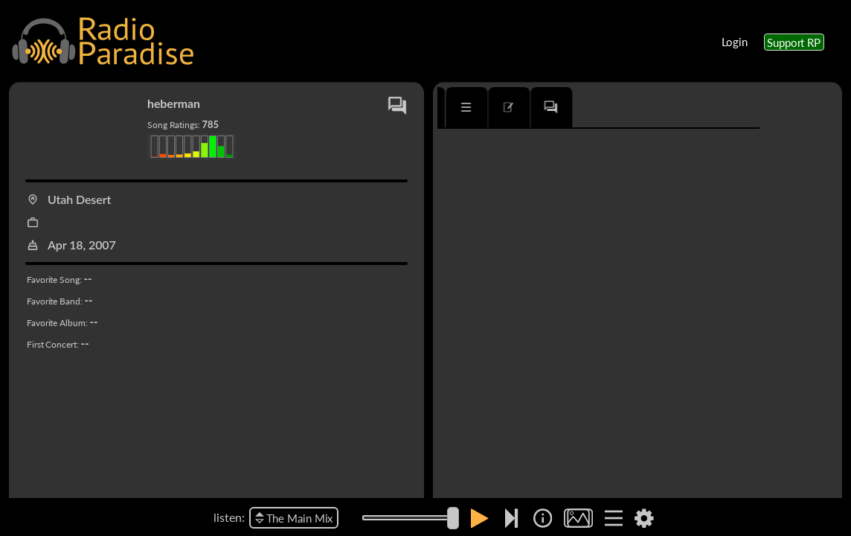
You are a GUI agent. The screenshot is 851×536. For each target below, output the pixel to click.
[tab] (480, 107)
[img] (542, 518)
